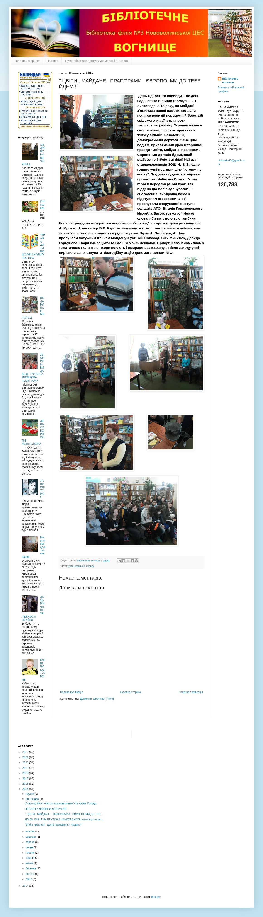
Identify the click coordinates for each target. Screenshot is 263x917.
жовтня (30, 831)
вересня (31, 836)
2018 (25, 773)
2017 (25, 778)
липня (30, 847)
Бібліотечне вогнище (230, 80)
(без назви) (42, 204)
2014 (25, 885)
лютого (30, 874)
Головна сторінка (27, 61)
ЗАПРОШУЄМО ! (42, 489)
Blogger (156, 896)
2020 (25, 762)
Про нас (52, 61)
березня (31, 868)
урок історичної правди (81, 566)
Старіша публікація (191, 692)
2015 (25, 789)
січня (29, 879)
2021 (25, 757)
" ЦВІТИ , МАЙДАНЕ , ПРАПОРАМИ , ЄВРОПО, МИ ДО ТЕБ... (64, 814)
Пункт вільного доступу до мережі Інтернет (96, 61)
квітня (30, 863)
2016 (25, 783)
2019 (25, 767)
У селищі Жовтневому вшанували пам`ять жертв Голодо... (61, 803)
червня (30, 852)
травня (30, 857)
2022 (25, 752)
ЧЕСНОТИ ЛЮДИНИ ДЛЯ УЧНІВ (45, 808)
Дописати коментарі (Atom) (97, 698)
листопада (33, 799)
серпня (30, 842)
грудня (30, 793)
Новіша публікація (71, 692)
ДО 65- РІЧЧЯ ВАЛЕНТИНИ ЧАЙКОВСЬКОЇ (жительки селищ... (64, 819)
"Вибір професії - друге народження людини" (53, 824)
